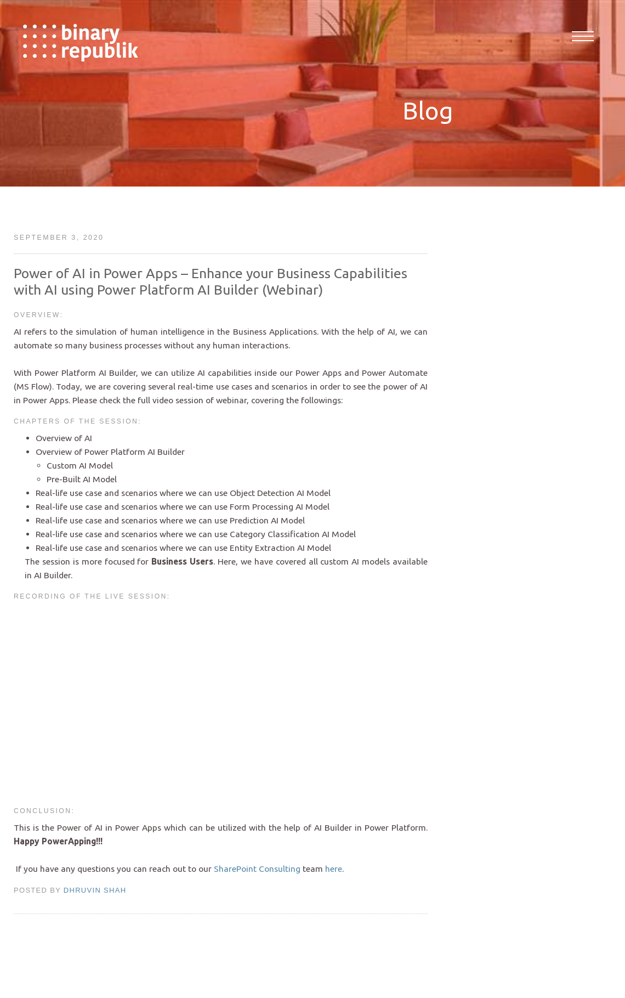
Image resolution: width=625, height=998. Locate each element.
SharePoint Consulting (257, 868)
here (333, 868)
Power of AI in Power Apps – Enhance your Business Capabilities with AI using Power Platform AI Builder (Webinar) (210, 281)
